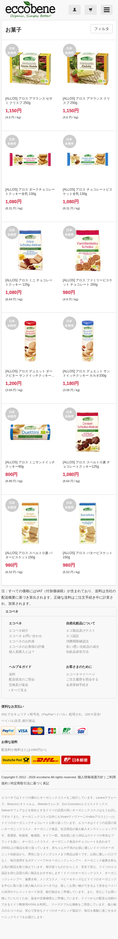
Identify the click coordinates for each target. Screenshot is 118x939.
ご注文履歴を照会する (82, 679)
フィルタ (101, 29)
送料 (12, 674)
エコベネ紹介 (18, 630)
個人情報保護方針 (90, 777)
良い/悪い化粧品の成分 (82, 646)
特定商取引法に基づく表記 (29, 783)
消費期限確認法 (77, 641)
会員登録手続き (77, 684)
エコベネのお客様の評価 (26, 646)
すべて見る (19, 690)
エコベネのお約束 (22, 641)
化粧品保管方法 (77, 651)
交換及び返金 (18, 684)
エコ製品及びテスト (80, 630)
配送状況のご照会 (22, 679)
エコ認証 (72, 636)
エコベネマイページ (80, 674)
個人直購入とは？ (22, 651)
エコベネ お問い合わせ (25, 636)
